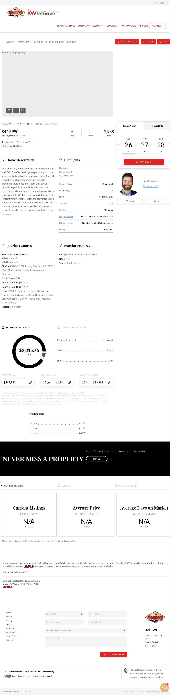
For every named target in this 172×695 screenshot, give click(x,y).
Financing (10, 628)
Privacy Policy (129, 692)
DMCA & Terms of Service (148, 692)
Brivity (16, 692)
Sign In (161, 2)
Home (8, 613)
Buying (83, 26)
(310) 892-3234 (151, 646)
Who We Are (129, 26)
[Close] (166, 669)
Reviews (143, 26)
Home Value (11, 632)
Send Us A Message (113, 654)
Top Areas (112, 26)
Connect (157, 26)
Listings (9, 617)
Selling (97, 26)
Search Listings (66, 26)
